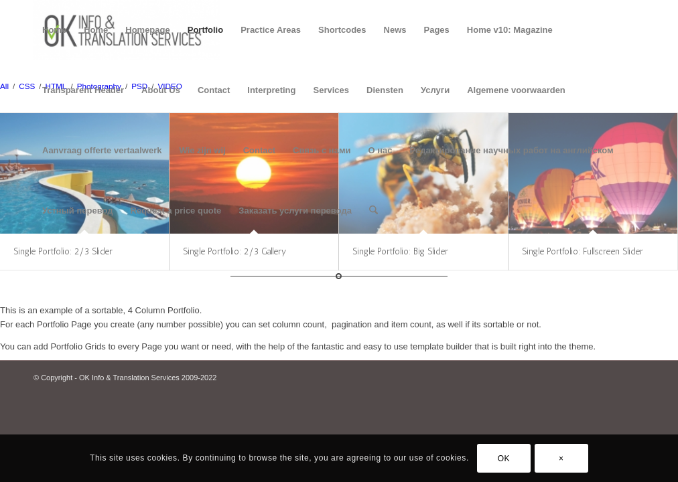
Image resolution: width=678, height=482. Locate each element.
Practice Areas (271, 30)
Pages (437, 30)
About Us (160, 90)
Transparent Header (83, 90)
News (395, 30)
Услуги (435, 90)
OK (504, 458)
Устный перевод (77, 211)
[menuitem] (373, 211)
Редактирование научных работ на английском (512, 150)
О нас (380, 150)
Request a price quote (176, 211)
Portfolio (205, 30)
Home (54, 30)
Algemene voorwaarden (516, 90)
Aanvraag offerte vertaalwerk (101, 150)
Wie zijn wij (202, 150)
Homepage (147, 30)
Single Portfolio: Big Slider (400, 251)
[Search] (373, 211)
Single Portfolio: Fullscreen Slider (582, 251)
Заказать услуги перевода (295, 211)
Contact (214, 90)
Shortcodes (342, 30)
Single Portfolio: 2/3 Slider (63, 251)
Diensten (384, 90)
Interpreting (271, 90)
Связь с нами (321, 150)
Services (332, 90)
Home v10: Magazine (510, 30)
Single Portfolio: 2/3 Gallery (234, 251)
